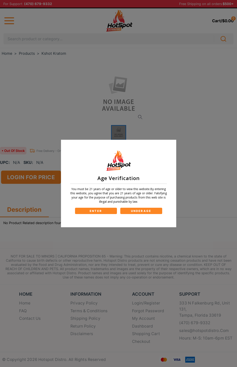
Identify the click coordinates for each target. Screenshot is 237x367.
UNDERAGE (141, 211)
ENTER (96, 211)
